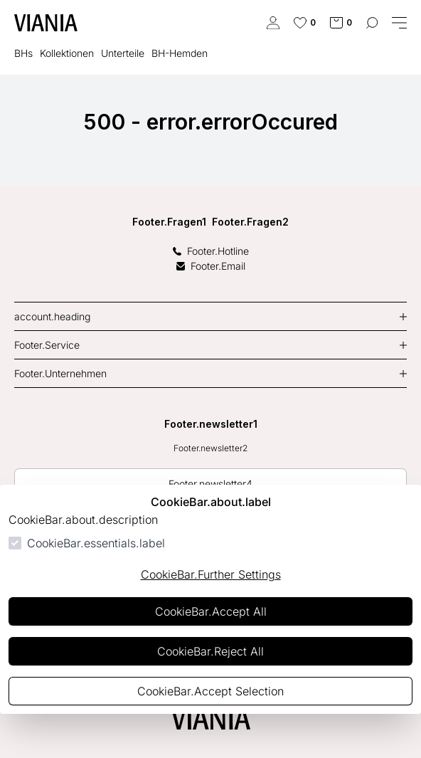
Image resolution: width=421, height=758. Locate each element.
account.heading (52, 316)
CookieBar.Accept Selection (210, 691)
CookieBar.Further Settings (211, 574)
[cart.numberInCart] (341, 22)
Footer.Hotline (211, 251)
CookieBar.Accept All (211, 611)
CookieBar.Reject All (210, 651)
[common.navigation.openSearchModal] (372, 22)
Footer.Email (210, 266)
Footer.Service (47, 345)
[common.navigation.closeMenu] (399, 22)
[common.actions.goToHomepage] (46, 22)
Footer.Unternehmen (60, 373)
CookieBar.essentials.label (96, 543)
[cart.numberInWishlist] (305, 22)
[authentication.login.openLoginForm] (273, 22)
